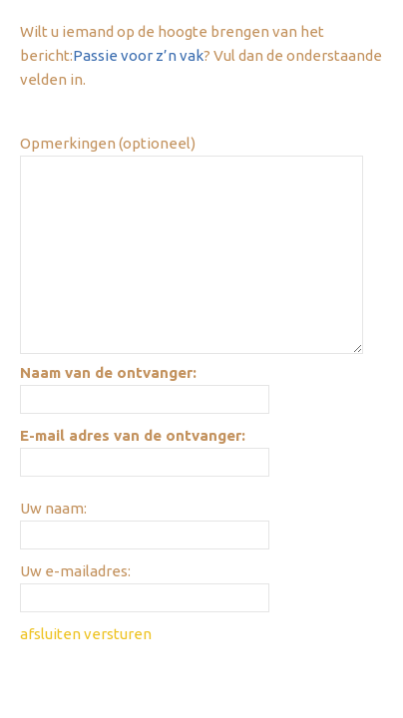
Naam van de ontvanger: (108, 372)
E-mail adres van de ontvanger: (132, 435)
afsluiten (50, 633)
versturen (118, 633)
